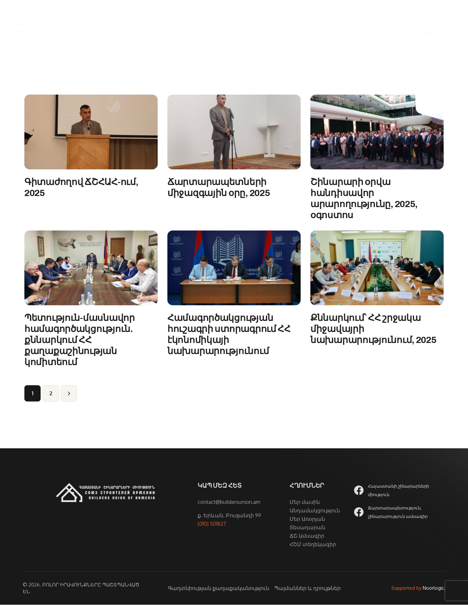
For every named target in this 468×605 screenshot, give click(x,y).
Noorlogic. (434, 588)
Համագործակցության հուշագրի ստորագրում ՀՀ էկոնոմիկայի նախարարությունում (229, 334)
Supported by (406, 588)
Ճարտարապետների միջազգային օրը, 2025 (218, 187)
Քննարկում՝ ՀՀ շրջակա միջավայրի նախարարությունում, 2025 (373, 329)
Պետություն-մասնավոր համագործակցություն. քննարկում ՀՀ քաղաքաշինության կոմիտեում (79, 340)
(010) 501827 (212, 524)
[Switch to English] (440, 32)
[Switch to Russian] (453, 32)
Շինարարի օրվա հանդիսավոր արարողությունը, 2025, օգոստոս (364, 198)
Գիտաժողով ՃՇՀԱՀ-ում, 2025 (81, 187)
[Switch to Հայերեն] (428, 32)
